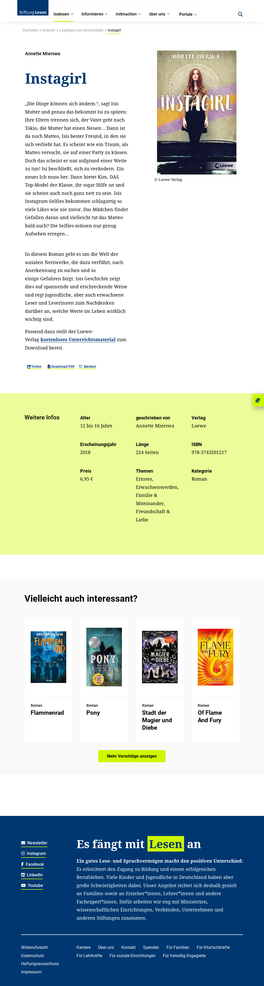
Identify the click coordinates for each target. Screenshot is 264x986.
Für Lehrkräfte (89, 955)
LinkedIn (32, 874)
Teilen (34, 366)
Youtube (32, 885)
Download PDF (62, 366)
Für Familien (178, 947)
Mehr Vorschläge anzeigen (132, 756)
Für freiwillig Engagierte (184, 955)
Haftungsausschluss (40, 963)
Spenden (151, 947)
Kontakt (128, 947)
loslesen (48, 30)
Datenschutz (32, 955)
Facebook (32, 864)
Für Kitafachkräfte (213, 947)
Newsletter (34, 842)
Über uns (106, 947)
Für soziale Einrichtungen (132, 955)
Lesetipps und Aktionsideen (81, 30)
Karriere (83, 947)
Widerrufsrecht (34, 947)
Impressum (31, 971)
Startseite (30, 30)
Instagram (33, 853)
